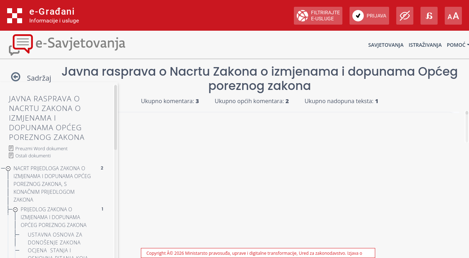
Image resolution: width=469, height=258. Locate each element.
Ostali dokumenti (33, 155)
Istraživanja (425, 44)
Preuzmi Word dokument (41, 148)
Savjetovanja (386, 44)
